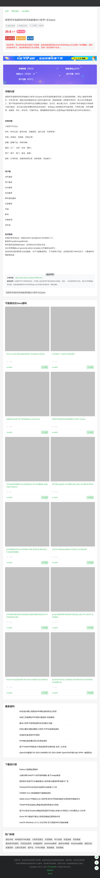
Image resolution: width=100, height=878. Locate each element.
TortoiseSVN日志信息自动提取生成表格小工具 (38, 787)
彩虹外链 (9, 839)
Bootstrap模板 (77, 843)
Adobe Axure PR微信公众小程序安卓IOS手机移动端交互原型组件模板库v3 (49, 799)
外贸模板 (48, 839)
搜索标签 (50, 870)
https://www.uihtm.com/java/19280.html (28, 278)
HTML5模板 (40, 847)
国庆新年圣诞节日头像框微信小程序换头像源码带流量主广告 (44, 781)
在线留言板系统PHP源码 (29, 735)
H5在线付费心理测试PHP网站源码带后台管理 (38, 711)
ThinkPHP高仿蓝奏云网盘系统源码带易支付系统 (39, 805)
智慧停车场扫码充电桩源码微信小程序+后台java (25, 292)
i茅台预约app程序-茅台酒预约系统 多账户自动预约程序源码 (72, 484)
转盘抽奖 (67, 839)
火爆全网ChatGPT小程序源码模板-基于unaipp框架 (39, 775)
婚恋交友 (88, 843)
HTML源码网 (51, 867)
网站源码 (15, 11)
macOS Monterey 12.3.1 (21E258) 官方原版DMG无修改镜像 (43, 822)
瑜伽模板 (50, 847)
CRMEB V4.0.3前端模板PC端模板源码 (35, 793)
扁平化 (30, 847)
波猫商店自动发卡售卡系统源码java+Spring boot (23, 419)
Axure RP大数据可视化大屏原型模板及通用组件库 (39, 816)
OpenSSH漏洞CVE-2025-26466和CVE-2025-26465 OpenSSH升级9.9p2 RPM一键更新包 (55, 753)
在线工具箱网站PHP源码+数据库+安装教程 (36, 717)
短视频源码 (37, 843)
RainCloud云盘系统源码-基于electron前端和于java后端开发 (27, 680)
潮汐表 (50, 874)
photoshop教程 (50, 843)
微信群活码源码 (12, 843)
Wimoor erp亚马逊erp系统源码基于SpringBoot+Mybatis (25, 354)
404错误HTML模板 (22, 839)
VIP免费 (21, 32)
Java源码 (25, 11)
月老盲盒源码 (25, 843)
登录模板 (76, 839)
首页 (7, 11)
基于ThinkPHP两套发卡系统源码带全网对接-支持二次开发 (43, 747)
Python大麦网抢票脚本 (28, 769)
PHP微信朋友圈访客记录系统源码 (33, 741)
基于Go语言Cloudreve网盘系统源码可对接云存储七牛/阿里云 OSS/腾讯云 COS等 (52, 811)
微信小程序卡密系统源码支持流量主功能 (35, 723)
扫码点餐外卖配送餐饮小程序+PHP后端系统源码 (39, 729)
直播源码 (9, 847)
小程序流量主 (37, 839)
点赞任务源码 (20, 847)
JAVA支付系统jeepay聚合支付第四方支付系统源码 (69, 549)
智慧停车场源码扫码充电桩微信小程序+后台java (68, 419)
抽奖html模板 (63, 843)
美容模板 (59, 847)
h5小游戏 (58, 839)
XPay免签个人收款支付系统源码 (63, 354)
